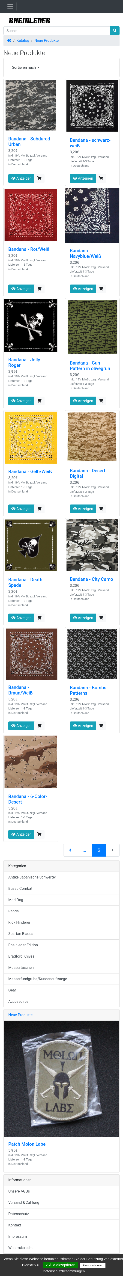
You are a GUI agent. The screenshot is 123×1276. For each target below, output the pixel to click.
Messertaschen (21, 967)
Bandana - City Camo (91, 579)
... (84, 850)
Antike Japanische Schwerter (32, 877)
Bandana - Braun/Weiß (20, 690)
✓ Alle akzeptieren (60, 1265)
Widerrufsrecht (20, 1248)
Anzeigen (21, 178)
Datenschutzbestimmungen (64, 1271)
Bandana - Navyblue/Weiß (85, 253)
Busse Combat (20, 888)
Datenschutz (18, 1214)
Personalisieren (93, 1265)
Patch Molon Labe (27, 1144)
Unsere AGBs (19, 1191)
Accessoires (18, 1001)
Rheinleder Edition (23, 945)
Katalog (23, 40)
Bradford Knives (21, 956)
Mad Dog (15, 900)
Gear (12, 990)
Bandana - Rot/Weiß (29, 249)
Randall (14, 911)
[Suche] (56, 30)
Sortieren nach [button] (24, 67)
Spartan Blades (20, 934)
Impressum (17, 1236)
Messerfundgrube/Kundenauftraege (37, 979)
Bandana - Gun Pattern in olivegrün (90, 365)
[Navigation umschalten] (10, 6)
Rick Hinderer (19, 922)
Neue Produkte (46, 40)
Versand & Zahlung (23, 1202)
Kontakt (14, 1225)
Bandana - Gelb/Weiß (30, 471)
